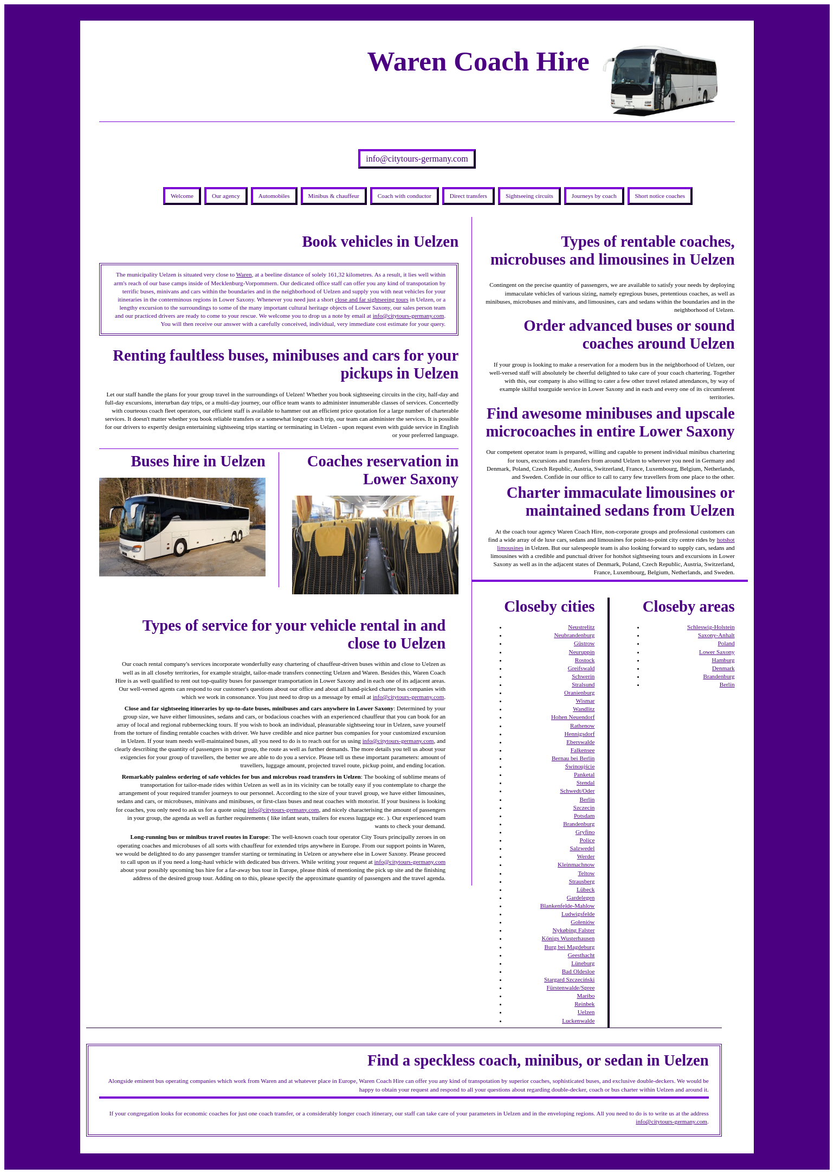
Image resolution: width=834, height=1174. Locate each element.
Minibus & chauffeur (333, 196)
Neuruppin (582, 652)
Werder (586, 856)
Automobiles (274, 196)
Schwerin (583, 676)
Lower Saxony (717, 652)
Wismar (585, 700)
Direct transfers (468, 196)
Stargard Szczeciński (569, 979)
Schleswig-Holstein (711, 627)
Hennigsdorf (579, 733)
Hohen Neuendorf (572, 717)
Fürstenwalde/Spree (571, 987)
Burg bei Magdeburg (570, 947)
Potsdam (584, 815)
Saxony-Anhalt (716, 635)
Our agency (226, 196)
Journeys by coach (594, 196)
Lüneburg (582, 963)
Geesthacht (581, 955)
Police (586, 840)
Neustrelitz (581, 627)
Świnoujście (580, 766)
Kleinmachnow (576, 864)
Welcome (182, 196)
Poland (726, 643)
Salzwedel (582, 848)
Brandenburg (578, 823)
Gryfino (585, 832)
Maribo (585, 995)
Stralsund (583, 684)
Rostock (585, 660)
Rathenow (582, 725)
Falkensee (583, 750)
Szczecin (584, 807)
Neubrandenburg (574, 635)
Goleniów (582, 922)
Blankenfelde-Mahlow (567, 905)
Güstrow (584, 643)
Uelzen (586, 1012)
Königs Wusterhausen (568, 938)
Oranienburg (579, 692)
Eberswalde (580, 742)
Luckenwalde (578, 1020)
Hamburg (723, 660)
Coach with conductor (404, 196)
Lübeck (586, 889)
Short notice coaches (660, 196)
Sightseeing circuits (529, 196)
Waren (244, 274)
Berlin (586, 799)
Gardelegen (581, 897)
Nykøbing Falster (573, 930)
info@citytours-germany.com (417, 158)
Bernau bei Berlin (573, 758)
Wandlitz (583, 708)
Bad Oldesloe (578, 971)
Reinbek (584, 1003)
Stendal (586, 782)
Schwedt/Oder (577, 790)
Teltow (586, 873)
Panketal (584, 774)
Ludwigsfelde (578, 913)
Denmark (723, 668)
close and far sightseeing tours (371, 299)
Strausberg (582, 881)
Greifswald (581, 668)
